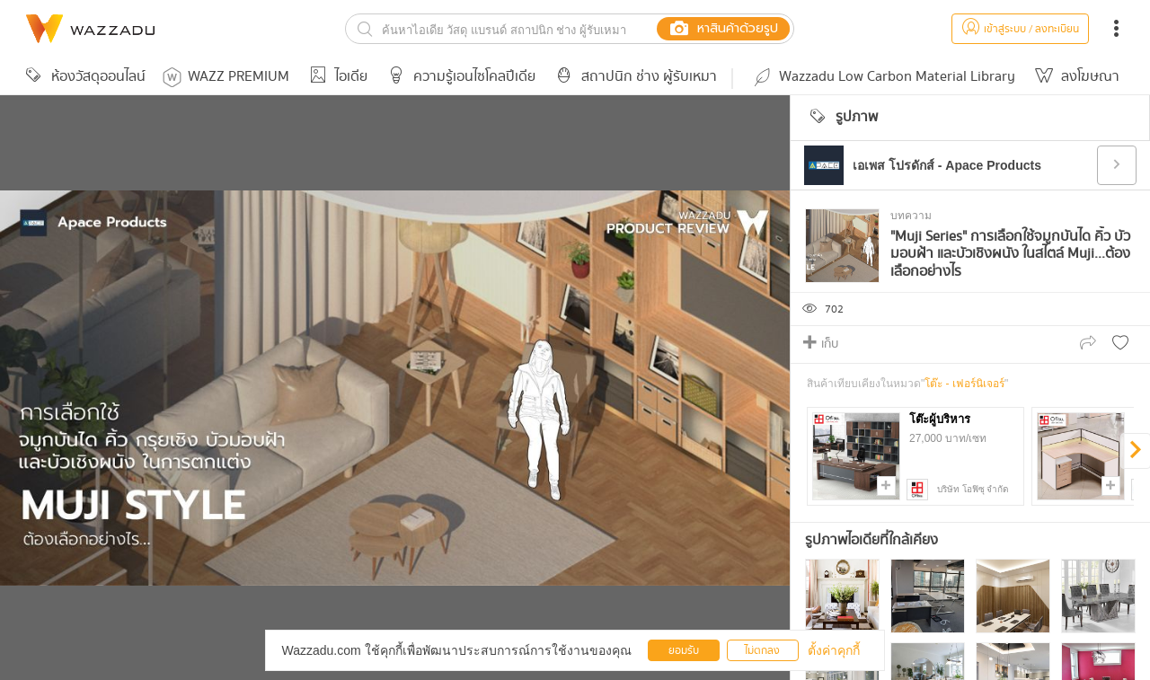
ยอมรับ (683, 650)
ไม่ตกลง (762, 650)
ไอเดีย (335, 76)
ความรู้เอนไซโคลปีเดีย (458, 76)
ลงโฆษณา (1074, 76)
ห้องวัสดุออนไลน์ (83, 76)
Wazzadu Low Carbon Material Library (883, 76)
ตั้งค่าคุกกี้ (834, 650)
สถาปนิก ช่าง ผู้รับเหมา (633, 76)
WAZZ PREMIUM (226, 76)
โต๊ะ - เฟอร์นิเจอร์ (964, 383)
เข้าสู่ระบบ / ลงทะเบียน (1020, 29)
